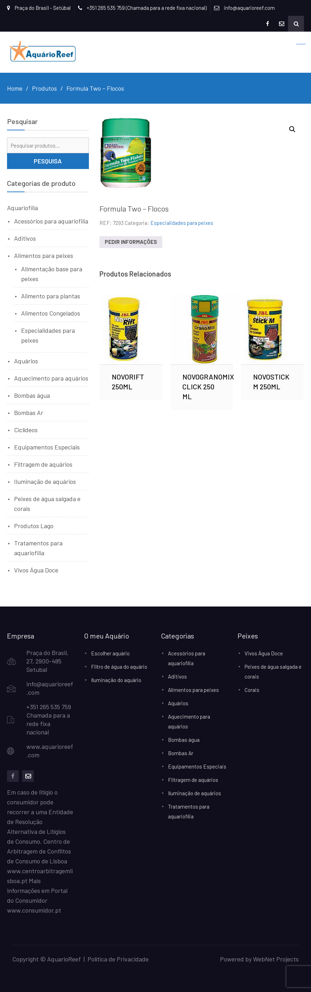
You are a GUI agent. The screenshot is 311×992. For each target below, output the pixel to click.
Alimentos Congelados (50, 313)
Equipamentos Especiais (47, 447)
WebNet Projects (276, 959)
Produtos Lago (33, 526)
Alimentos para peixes (43, 255)
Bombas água (32, 395)
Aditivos (25, 238)
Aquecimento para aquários (51, 378)
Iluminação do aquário (116, 680)
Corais (252, 690)
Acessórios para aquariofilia (51, 221)
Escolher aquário (110, 653)
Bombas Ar (28, 412)
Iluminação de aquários (45, 481)
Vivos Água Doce (36, 570)
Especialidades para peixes (181, 223)
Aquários (26, 361)
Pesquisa (48, 161)
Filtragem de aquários (43, 464)
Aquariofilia (22, 208)
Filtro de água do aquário (119, 666)
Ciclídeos (26, 430)
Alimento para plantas (50, 296)
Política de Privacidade (118, 959)
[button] (292, 129)
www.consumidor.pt (34, 910)
